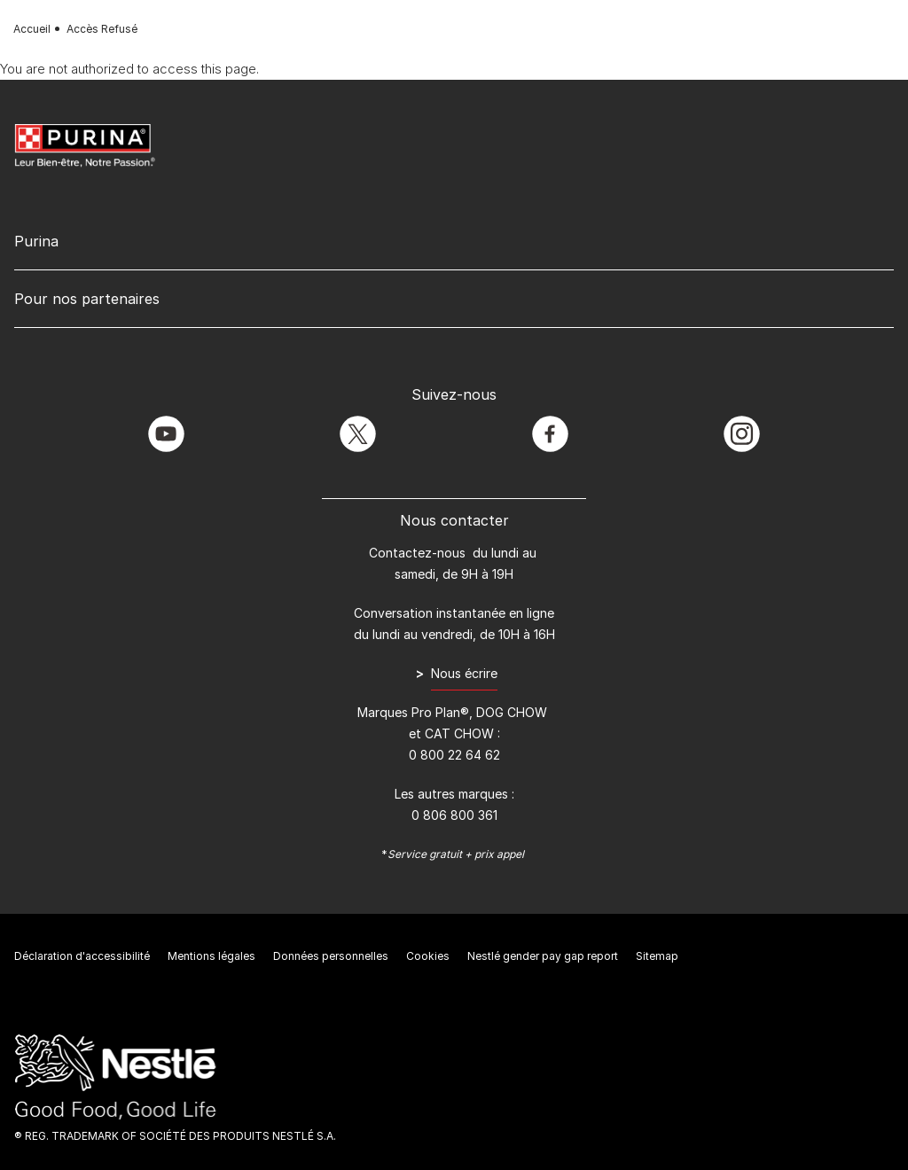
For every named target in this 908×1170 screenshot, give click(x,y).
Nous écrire (464, 673)
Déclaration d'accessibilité (82, 956)
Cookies (428, 956)
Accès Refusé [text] (102, 28)
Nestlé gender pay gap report (542, 956)
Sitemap (657, 956)
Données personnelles (330, 956)
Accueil (32, 28)
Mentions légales (211, 956)
